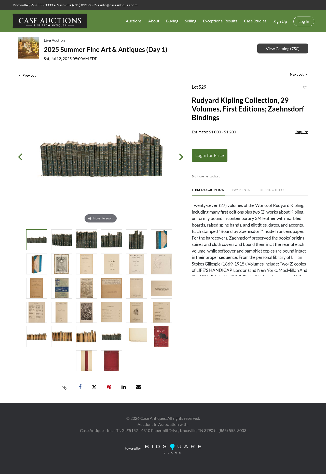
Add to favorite (305, 88)
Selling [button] (190, 20)
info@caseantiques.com (119, 5)
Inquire (301, 131)
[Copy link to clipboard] (65, 387)
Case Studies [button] (255, 20)
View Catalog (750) (283, 48)
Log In (303, 21)
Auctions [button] (134, 20)
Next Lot (298, 74)
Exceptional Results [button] (220, 20)
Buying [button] (172, 20)
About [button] (153, 20)
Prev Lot (27, 75)
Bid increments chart (206, 176)
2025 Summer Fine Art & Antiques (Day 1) (105, 49)
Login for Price (209, 155)
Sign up (280, 21)
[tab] (208, 192)
